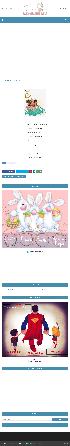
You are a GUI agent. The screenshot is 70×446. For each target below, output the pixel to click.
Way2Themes (15, 443)
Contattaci (65, 443)
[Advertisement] (35, 61)
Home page (4, 77)
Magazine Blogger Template (34, 443)
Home (59, 443)
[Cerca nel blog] (27, 419)
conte (8, 163)
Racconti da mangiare (7, 289)
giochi (10, 77)
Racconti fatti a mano (41, 289)
